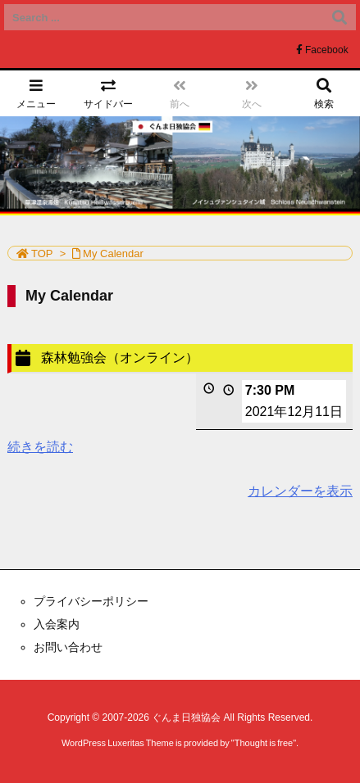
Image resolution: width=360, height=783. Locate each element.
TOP (42, 253)
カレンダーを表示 (300, 491)
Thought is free (264, 743)
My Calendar (113, 253)
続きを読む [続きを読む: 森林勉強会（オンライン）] (40, 447)
